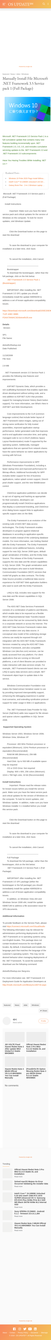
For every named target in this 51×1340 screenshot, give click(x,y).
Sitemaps (44, 1333)
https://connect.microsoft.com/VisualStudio (26, 926)
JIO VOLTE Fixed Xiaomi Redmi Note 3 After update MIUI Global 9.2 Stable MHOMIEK (14, 1048)
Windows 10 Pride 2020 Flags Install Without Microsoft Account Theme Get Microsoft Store (27, 178)
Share (43, 1011)
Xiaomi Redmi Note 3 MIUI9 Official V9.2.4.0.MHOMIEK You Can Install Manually (14, 1073)
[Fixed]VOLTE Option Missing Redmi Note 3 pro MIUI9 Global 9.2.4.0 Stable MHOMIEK (36, 1073)
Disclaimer (34, 1333)
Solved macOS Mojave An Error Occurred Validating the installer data (31, 1182)
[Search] (43, 4)
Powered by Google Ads (25, 66)
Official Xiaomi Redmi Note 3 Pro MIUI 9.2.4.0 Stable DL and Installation (36, 1047)
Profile (43, 1021)
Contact (12, 1333)
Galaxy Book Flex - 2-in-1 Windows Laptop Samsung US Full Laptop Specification (27, 185)
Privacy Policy (23, 1333)
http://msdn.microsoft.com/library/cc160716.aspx (24, 985)
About (5, 1333)
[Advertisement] (25, 39)
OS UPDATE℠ (20, 4)
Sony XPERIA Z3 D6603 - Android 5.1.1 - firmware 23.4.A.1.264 (29, 1212)
